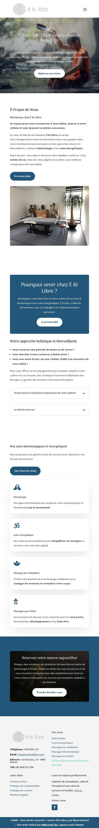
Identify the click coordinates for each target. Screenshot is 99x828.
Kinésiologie (58, 738)
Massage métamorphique (65, 751)
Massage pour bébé (62, 756)
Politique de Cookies (21, 790)
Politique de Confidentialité (25, 785)
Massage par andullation (65, 747)
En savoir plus (22, 176)
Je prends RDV (49, 322)
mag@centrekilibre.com (31, 754)
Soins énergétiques (62, 742)
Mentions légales (19, 794)
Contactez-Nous (18, 781)
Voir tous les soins (25, 470)
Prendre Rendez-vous (49, 692)
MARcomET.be (50, 824)
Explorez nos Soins (49, 73)
